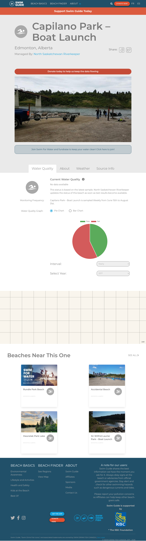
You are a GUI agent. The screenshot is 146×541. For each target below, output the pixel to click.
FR (132, 3)
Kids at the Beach (20, 490)
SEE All (133, 355)
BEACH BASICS (39, 3)
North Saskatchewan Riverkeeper (57, 54)
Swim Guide (72, 471)
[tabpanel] (73, 227)
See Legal (101, 537)
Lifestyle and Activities (22, 480)
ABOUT (74, 3)
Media (69, 487)
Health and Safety (20, 485)
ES (138, 3)
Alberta (45, 47)
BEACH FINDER (58, 3)
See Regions (44, 471)
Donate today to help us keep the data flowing (73, 71)
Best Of (14, 496)
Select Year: (58, 273)
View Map (43, 477)
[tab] (42, 168)
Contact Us (71, 492)
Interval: (56, 264)
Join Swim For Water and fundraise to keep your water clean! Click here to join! (73, 149)
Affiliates (70, 477)
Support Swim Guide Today (73, 11)
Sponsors (70, 482)
